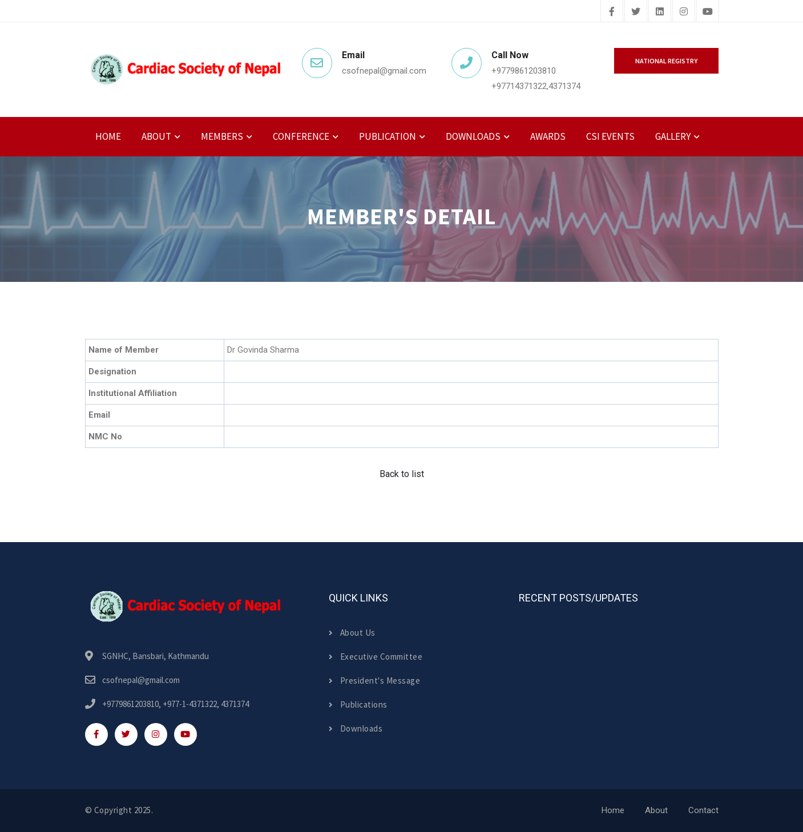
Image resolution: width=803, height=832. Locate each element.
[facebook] (612, 12)
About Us (352, 632)
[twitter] (636, 12)
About (656, 810)
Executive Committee (375, 656)
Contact (703, 810)
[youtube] (708, 12)
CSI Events (610, 136)
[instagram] (684, 12)
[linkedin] (660, 12)
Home (108, 136)
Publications (358, 704)
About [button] (156, 136)
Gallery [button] (673, 136)
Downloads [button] (473, 136)
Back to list (402, 473)
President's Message (374, 680)
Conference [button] (301, 136)
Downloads (355, 728)
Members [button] (222, 136)
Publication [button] (387, 136)
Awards (548, 136)
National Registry (666, 60)
